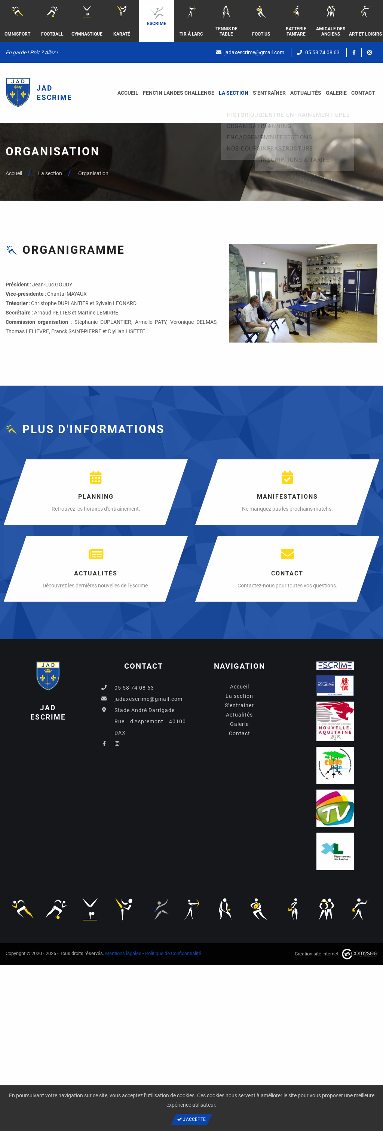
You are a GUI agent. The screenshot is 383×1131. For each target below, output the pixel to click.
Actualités (305, 93)
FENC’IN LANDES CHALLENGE (178, 93)
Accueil (127, 93)
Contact (363, 93)
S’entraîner (269, 93)
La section (233, 93)
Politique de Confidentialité (173, 953)
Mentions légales (123, 953)
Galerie (336, 93)
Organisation (93, 173)
